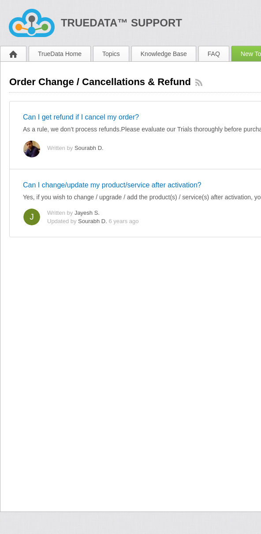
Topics (111, 53)
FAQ (214, 53)
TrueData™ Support (121, 23)
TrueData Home (60, 53)
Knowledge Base (164, 53)
